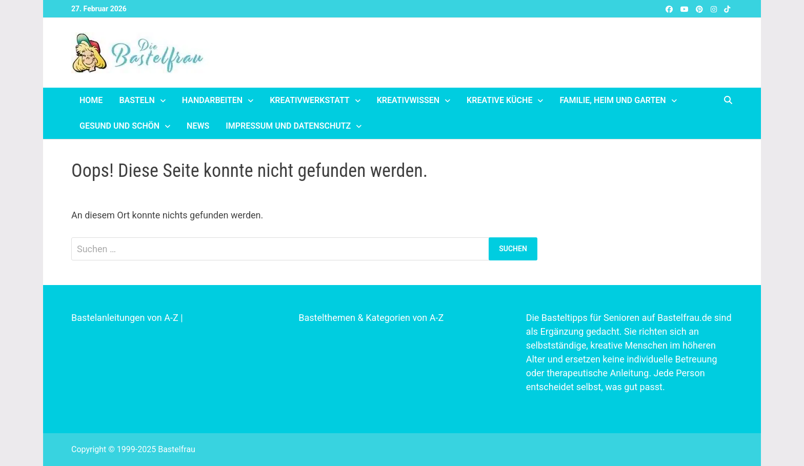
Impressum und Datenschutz (288, 126)
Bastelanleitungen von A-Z (124, 317)
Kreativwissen (408, 100)
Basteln (136, 100)
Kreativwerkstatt (310, 100)
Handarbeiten (212, 100)
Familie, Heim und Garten (612, 100)
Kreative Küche (499, 100)
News (198, 126)
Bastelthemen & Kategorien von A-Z (371, 317)
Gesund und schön (119, 126)
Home (91, 100)
